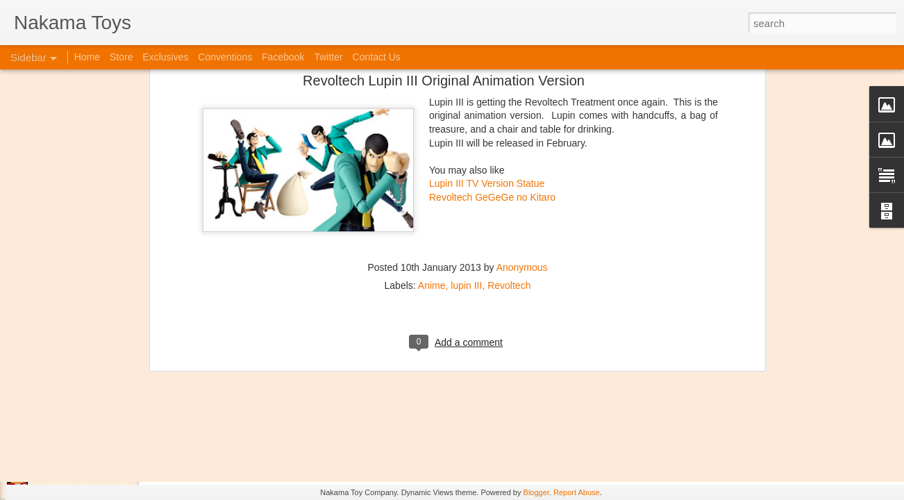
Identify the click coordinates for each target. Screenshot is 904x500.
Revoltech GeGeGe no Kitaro (492, 95)
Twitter (328, 56)
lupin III (466, 184)
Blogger (536, 492)
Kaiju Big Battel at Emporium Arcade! (102, 428)
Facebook (283, 56)
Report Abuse (576, 492)
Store (121, 56)
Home (87, 56)
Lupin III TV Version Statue (486, 82)
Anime (432, 184)
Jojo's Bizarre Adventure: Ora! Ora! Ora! (107, 460)
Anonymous (522, 166)
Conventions (225, 56)
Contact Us (377, 56)
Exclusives (165, 56)
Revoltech (508, 184)
